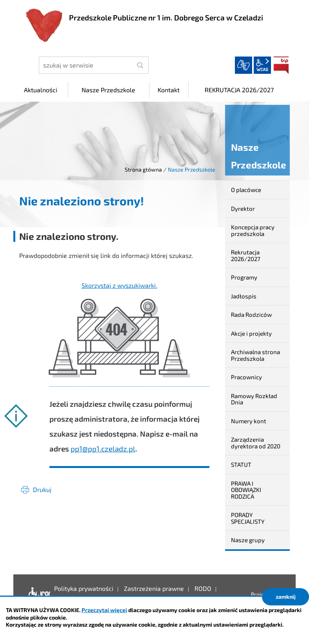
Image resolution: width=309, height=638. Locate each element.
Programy (244, 277)
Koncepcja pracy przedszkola (252, 230)
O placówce (246, 189)
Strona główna (143, 169)
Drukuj (42, 489)
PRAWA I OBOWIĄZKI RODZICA (246, 490)
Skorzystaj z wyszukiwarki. (119, 285)
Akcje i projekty (251, 333)
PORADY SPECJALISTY (248, 518)
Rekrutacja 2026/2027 (245, 255)
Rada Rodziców (251, 314)
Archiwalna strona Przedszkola (255, 355)
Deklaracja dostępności (37, 594)
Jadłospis (243, 296)
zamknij (286, 596)
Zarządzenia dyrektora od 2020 (255, 443)
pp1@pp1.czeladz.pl (103, 448)
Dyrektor (243, 208)
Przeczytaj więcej (104, 610)
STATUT (241, 464)
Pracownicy (246, 376)
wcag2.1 (262, 65)
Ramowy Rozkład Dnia (254, 399)
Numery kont (248, 420)
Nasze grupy (248, 539)
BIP (281, 65)
